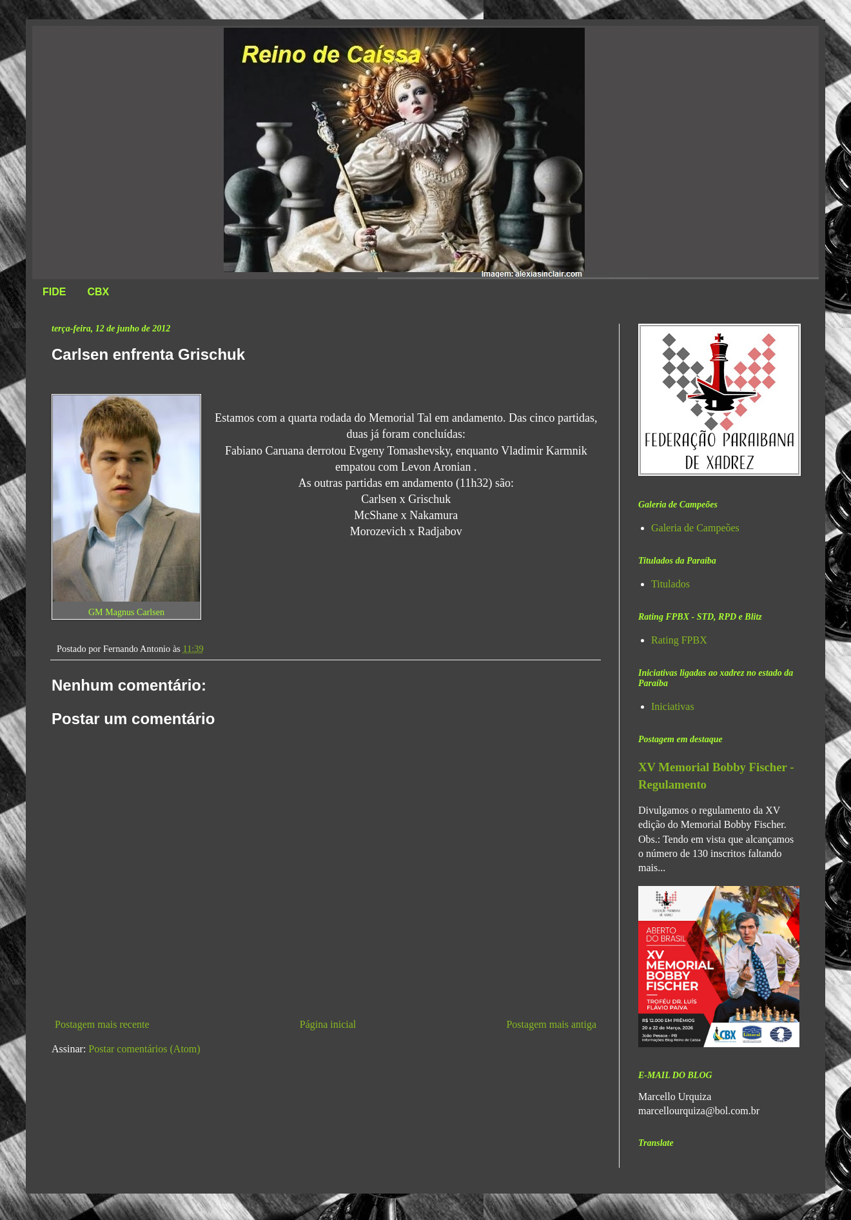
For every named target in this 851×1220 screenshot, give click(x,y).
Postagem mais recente (102, 1024)
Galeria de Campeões (695, 527)
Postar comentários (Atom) (144, 1048)
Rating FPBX (679, 640)
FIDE (54, 291)
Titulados (670, 583)
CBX (98, 291)
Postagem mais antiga (551, 1024)
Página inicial (328, 1024)
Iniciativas (672, 706)
